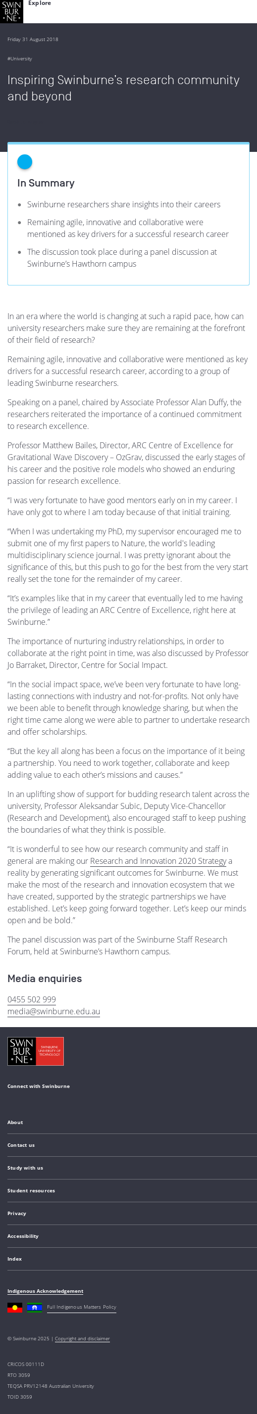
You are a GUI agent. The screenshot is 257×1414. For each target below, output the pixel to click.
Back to (26, 122)
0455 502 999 (31, 999)
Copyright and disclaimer (82, 1338)
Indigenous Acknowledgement (45, 1290)
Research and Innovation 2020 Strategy (158, 860)
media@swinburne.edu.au (53, 1011)
